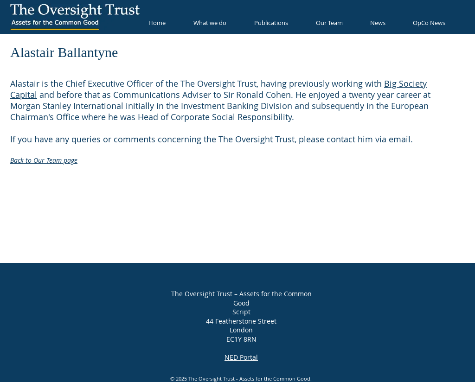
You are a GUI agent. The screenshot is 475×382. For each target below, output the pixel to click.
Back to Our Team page (43, 160)
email (400, 139)
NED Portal (241, 357)
